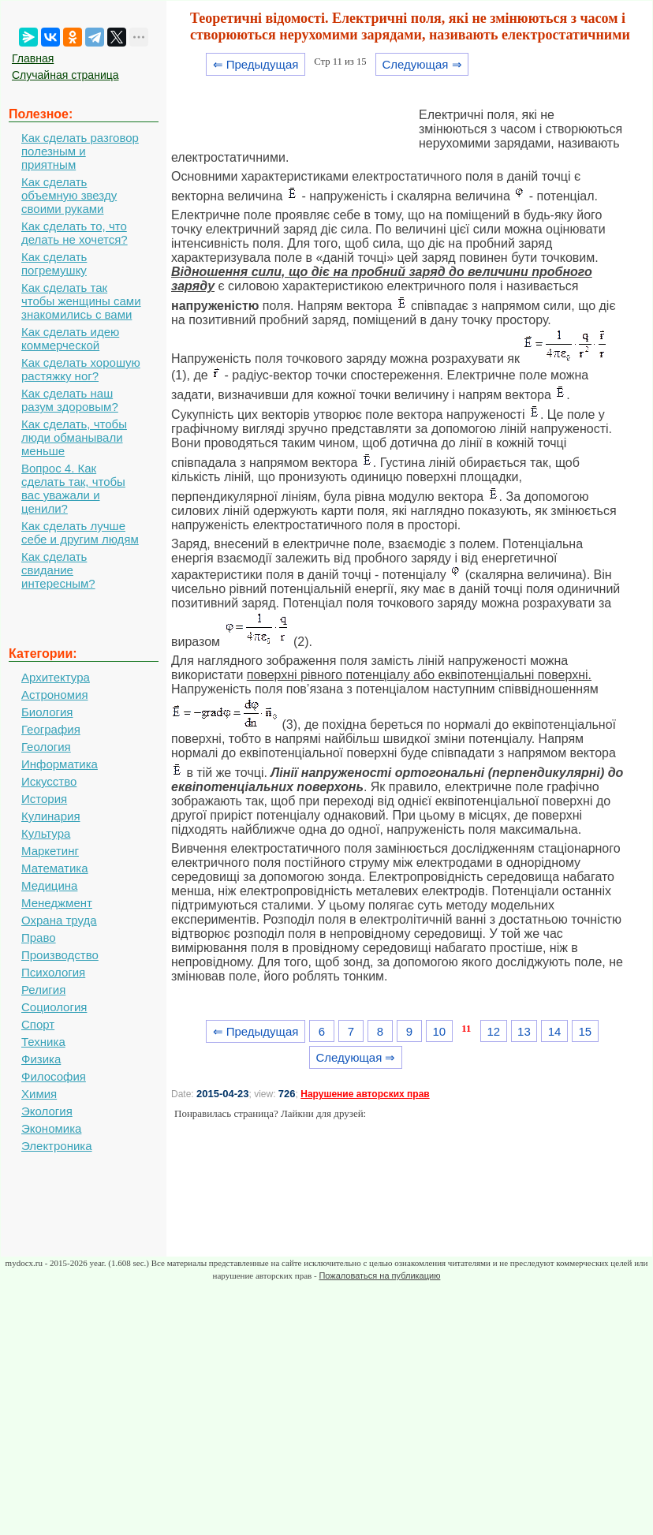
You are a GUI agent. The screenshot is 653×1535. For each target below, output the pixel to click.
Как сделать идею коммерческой (70, 338)
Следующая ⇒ (421, 64)
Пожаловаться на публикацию (379, 1275)
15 (584, 1031)
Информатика (59, 764)
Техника (43, 1041)
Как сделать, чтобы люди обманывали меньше (74, 437)
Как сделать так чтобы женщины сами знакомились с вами (81, 301)
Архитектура (55, 677)
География (50, 729)
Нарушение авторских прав (364, 1094)
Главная (33, 58)
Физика (41, 1059)
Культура (45, 833)
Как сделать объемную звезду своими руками (69, 195)
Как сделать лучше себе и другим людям (80, 532)
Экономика (51, 1128)
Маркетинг (50, 850)
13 (524, 1031)
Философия (53, 1076)
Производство (60, 955)
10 (439, 1031)
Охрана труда (59, 920)
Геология (46, 746)
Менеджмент (56, 902)
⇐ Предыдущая (256, 64)
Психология (53, 972)
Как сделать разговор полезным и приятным (80, 151)
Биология (47, 712)
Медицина (49, 885)
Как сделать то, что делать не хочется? (74, 232)
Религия (43, 989)
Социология (54, 1007)
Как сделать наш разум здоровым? (69, 400)
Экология (47, 1111)
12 (493, 1031)
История (44, 798)
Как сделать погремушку (54, 263)
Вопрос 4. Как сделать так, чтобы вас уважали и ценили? (73, 488)
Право (38, 937)
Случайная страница (65, 75)
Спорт (37, 1024)
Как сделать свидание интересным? (58, 570)
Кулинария (50, 816)
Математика (54, 868)
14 (555, 1031)
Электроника (56, 1145)
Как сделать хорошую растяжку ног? (80, 369)
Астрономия (54, 694)
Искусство (48, 781)
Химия (39, 1093)
